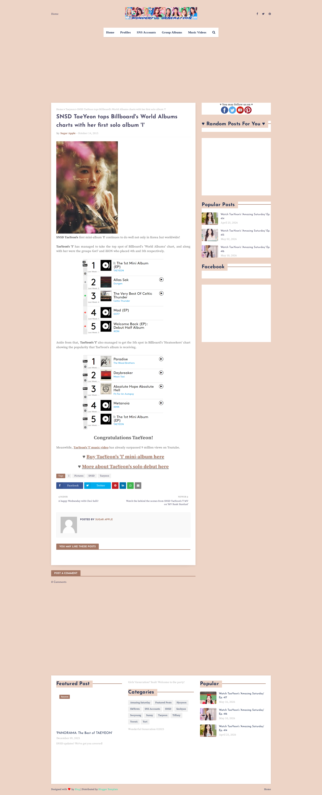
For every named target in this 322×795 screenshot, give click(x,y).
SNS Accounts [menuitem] (146, 32)
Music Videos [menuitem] (197, 32)
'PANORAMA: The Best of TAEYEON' (84, 733)
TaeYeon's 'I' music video (91, 447)
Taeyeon (70, 109)
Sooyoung (135, 715)
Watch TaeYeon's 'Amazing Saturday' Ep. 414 (245, 216)
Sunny (149, 715)
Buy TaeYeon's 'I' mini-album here (125, 457)
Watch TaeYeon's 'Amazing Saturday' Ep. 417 (241, 695)
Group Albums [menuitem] (172, 32)
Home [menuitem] (110, 32)
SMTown (135, 709)
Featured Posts (163, 702)
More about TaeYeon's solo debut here (125, 467)
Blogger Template (108, 789)
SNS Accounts (152, 709)
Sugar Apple (68, 133)
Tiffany (176, 715)
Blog (77, 789)
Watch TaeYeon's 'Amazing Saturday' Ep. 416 (245, 249)
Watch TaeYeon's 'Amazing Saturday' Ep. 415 (245, 232)
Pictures (78, 475)
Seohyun (181, 709)
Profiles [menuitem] (125, 32)
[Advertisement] (161, 68)
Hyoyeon (181, 702)
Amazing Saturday (140, 702)
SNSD (92, 475)
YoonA (134, 721)
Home (55, 14)
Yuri (145, 721)
